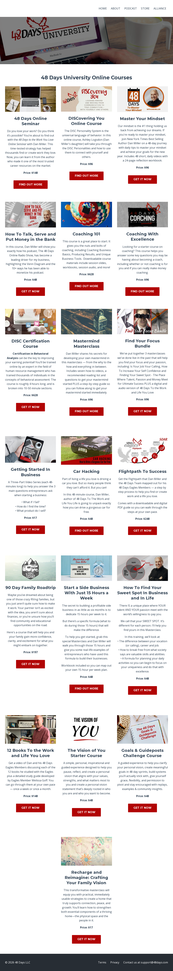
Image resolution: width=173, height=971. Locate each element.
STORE (145, 8)
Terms (102, 962)
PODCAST (130, 8)
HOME (103, 8)
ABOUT (115, 8)
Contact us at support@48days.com (145, 962)
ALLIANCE (160, 8)
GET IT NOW (142, 179)
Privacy (114, 962)
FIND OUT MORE (30, 184)
